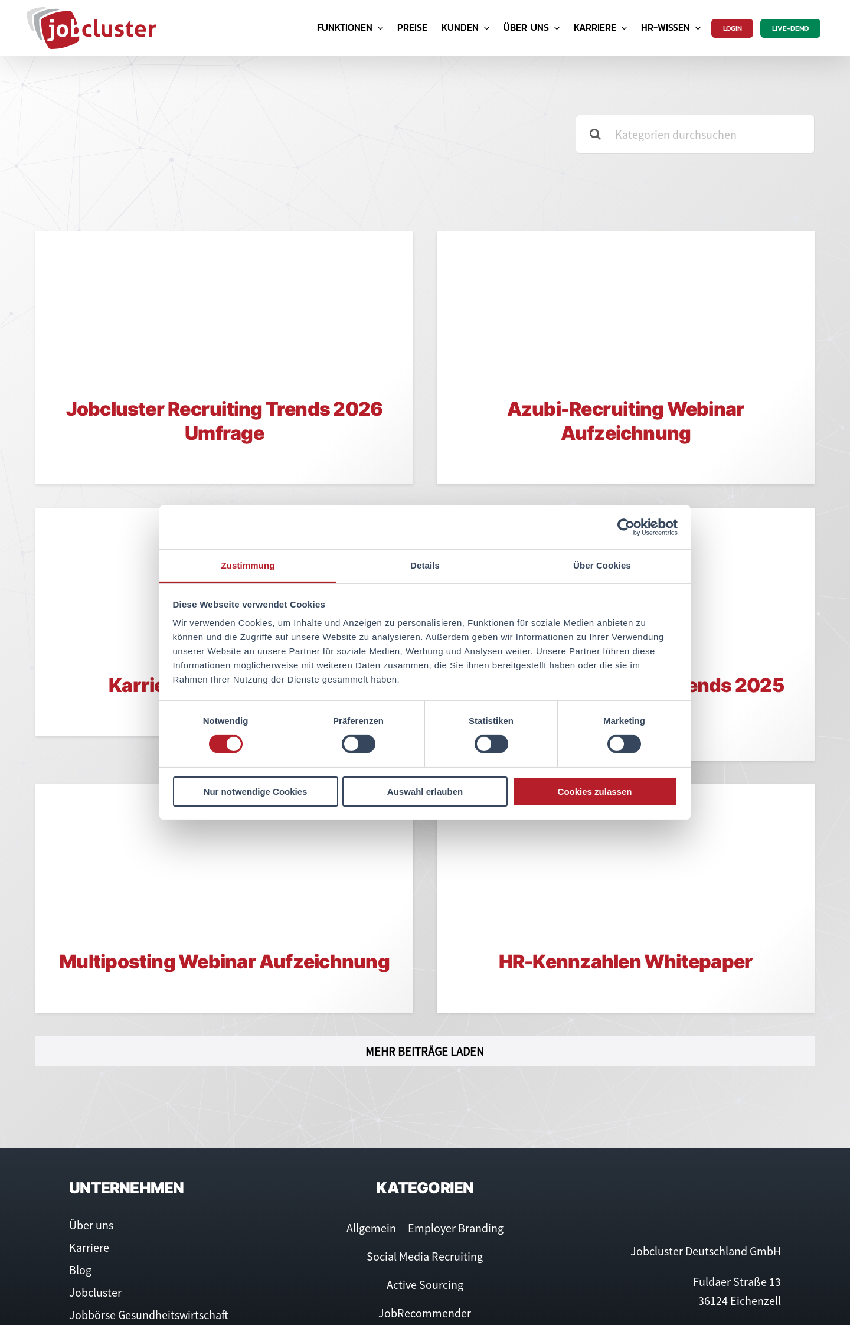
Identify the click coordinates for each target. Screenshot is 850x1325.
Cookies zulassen (595, 791)
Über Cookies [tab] (602, 565)
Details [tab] (425, 565)
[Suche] (595, 134)
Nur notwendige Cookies (256, 791)
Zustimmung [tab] (248, 565)
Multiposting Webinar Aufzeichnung (224, 961)
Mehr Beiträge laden (424, 1051)
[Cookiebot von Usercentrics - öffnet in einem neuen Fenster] (626, 527)
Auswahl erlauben (425, 791)
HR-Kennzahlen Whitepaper (626, 961)
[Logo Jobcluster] (91, 11)
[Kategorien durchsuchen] (695, 134)
